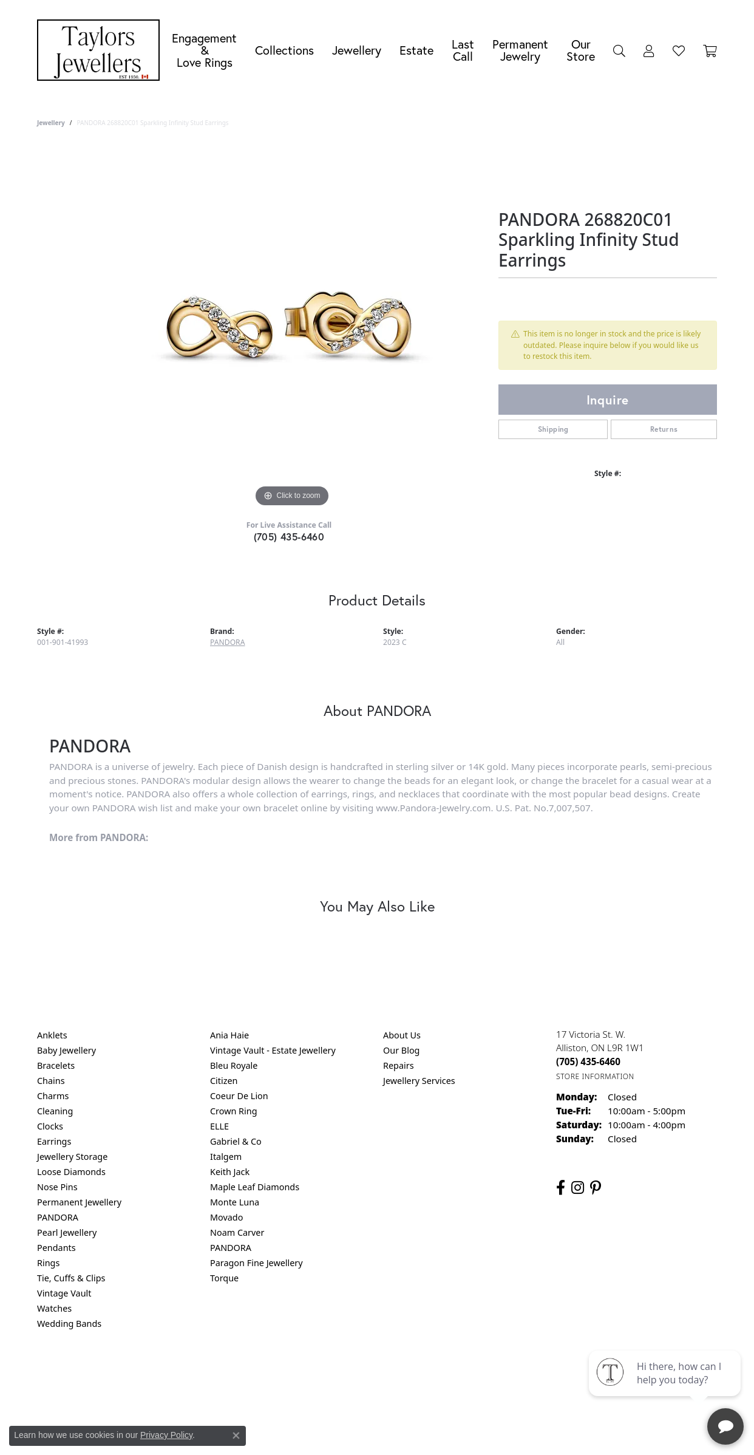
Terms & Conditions (390, 1373)
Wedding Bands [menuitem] (69, 1323)
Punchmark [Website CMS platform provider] (399, 1412)
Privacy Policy (317, 1373)
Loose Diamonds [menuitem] (71, 1171)
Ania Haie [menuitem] (229, 1035)
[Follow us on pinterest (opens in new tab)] (595, 1188)
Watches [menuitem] (54, 1308)
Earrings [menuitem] (54, 1141)
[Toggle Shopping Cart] (710, 50)
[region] (292, 328)
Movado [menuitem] (226, 1217)
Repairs (398, 1065)
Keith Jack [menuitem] (230, 1171)
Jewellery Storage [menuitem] (72, 1156)
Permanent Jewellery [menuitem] (79, 1202)
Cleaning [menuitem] (55, 1111)
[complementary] (666, 1388)
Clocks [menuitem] (50, 1126)
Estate (416, 50)
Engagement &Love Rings (204, 50)
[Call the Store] (588, 1061)
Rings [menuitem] (48, 1263)
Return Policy (256, 1373)
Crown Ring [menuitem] (233, 1111)
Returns (664, 429)
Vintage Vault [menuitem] (64, 1293)
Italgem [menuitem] (226, 1156)
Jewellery (356, 50)
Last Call (463, 50)
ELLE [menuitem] (219, 1126)
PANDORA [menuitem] (57, 1217)
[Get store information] (595, 1076)
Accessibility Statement (478, 1373)
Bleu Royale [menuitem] (233, 1065)
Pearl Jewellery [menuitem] (67, 1232)
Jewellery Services (419, 1080)
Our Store (580, 50)
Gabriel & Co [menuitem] (236, 1141)
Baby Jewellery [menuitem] (66, 1050)
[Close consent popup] (236, 1435)
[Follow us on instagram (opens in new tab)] (577, 1188)
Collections (284, 50)
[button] (619, 50)
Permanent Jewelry (520, 50)
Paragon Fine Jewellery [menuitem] (256, 1263)
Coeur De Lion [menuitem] (239, 1096)
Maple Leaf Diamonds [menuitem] (254, 1187)
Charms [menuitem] (53, 1096)
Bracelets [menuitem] (56, 1065)
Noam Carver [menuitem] (237, 1232)
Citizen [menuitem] (224, 1080)
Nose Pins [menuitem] (57, 1187)
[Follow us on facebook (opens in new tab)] (560, 1188)
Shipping (553, 429)
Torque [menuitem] (224, 1278)
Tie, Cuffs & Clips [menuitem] (71, 1278)
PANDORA (227, 642)
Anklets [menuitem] (52, 1035)
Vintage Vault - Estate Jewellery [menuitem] (273, 1050)
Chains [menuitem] (51, 1080)
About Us (402, 1035)
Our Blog (401, 1050)
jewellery (51, 122)
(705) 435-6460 (289, 536)
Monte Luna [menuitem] (234, 1202)
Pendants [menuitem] (56, 1247)
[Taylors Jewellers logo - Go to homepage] (101, 50)
